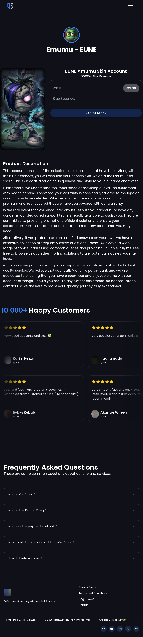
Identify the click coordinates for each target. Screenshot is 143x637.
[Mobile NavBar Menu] (132, 5)
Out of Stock (96, 113)
